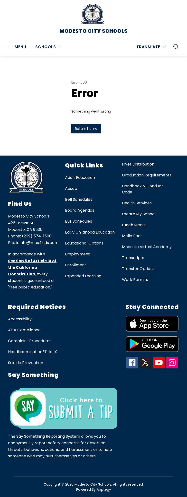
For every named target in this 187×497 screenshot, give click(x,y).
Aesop (71, 188)
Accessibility (20, 319)
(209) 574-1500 (37, 236)
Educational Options (84, 243)
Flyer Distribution (138, 164)
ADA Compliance (24, 330)
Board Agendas (79, 210)
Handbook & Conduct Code (142, 189)
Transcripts (133, 258)
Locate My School (139, 214)
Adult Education (80, 177)
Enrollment (75, 265)
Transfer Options (138, 268)
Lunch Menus (134, 225)
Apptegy (104, 489)
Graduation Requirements (146, 175)
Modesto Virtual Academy (147, 247)
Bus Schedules (78, 221)
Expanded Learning (83, 276)
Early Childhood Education (90, 232)
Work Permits (135, 279)
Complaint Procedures (29, 341)
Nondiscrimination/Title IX (32, 352)
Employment (77, 254)
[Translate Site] (151, 47)
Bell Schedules (78, 199)
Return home (86, 128)
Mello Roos (132, 236)
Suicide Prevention (25, 363)
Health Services (137, 203)
